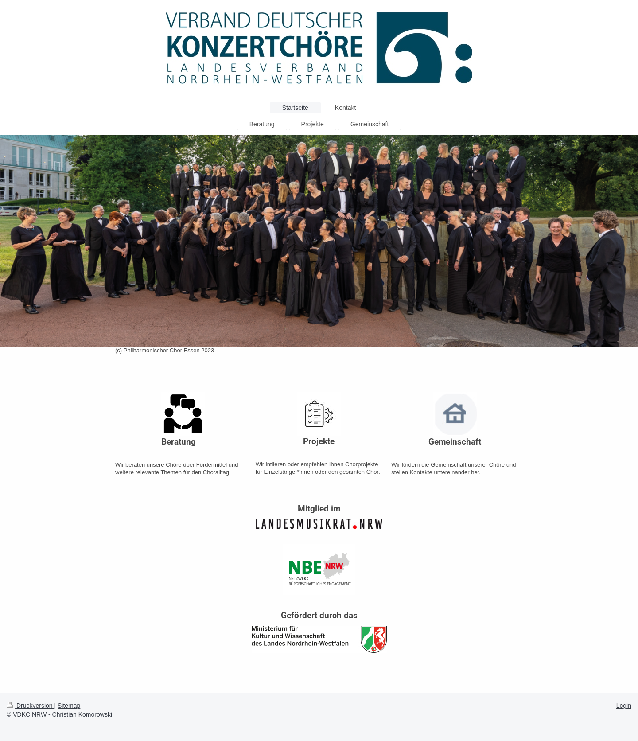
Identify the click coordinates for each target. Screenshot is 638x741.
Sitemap (69, 705)
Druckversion (30, 705)
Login (623, 705)
